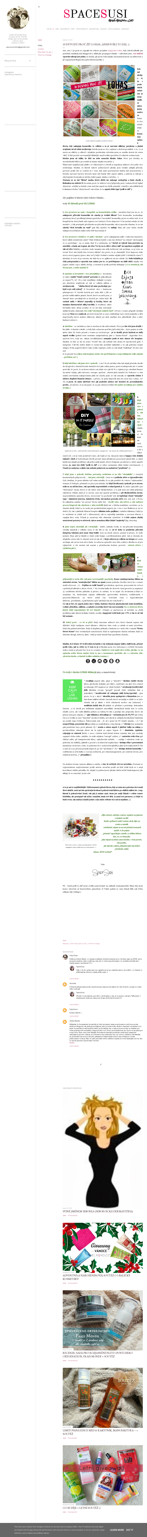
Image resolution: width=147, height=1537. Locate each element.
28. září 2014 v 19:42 (87, 1021)
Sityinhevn (74, 1009)
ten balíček (138, 53)
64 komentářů (72, 1283)
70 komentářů (73, 1360)
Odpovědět (74, 979)
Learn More (117, 1530)
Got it (129, 1530)
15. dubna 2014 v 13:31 (84, 983)
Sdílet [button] (40, 40)
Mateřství (64, 29)
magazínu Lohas (115, 50)
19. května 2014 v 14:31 (86, 1009)
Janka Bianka (75, 1021)
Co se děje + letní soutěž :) (81, 1508)
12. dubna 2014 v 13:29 (86, 955)
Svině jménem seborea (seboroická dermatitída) (98, 1211)
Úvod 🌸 (49, 29)
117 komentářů (72, 1215)
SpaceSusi (80, 967)
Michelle (73, 983)
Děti (72, 29)
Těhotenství (81, 29)
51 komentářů (72, 1438)
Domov (102, 29)
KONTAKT (124, 29)
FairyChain (74, 956)
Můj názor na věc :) (45, 52)
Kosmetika (93, 29)
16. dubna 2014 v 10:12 (92, 992)
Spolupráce (113, 29)
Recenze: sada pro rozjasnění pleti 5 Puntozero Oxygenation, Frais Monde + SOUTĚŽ (98, 1354)
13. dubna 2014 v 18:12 (92, 967)
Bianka (72, 1043)
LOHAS (41, 49)
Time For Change (44, 55)
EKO (56, 29)
